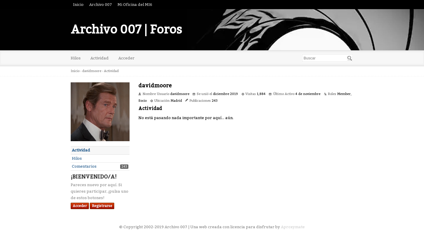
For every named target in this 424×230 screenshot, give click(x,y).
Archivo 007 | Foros (126, 30)
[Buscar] (349, 58)
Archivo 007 (100, 4)
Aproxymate (293, 227)
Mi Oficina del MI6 (134, 4)
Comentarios (84, 166)
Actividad (99, 58)
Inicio (78, 4)
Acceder (126, 58)
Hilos (76, 58)
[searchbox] (327, 58)
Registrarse (102, 206)
